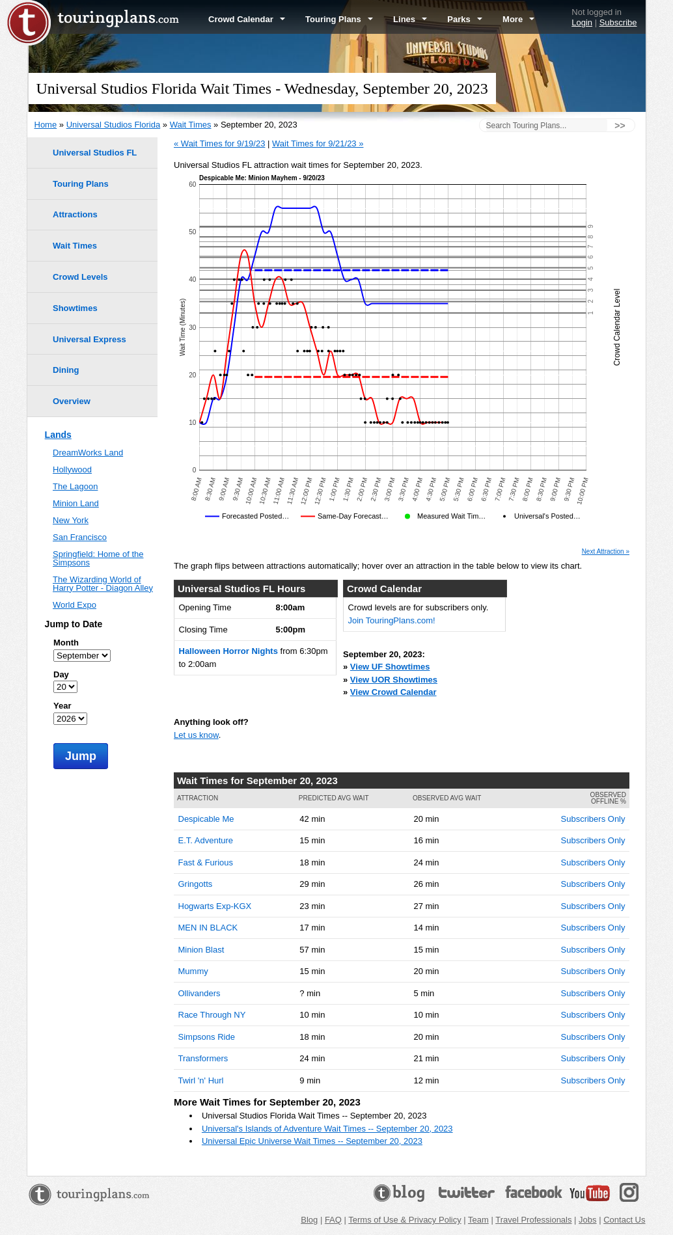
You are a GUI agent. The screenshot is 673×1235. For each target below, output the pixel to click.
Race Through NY (212, 1015)
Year (62, 706)
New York (71, 520)
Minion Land (76, 503)
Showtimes (75, 308)
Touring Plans (339, 19)
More (518, 19)
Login (581, 22)
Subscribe (618, 22)
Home (45, 124)
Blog (309, 1220)
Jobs (587, 1220)
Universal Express (89, 339)
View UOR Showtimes (393, 680)
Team (478, 1220)
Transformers (203, 1058)
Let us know (196, 735)
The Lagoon (75, 486)
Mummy (193, 971)
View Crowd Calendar (393, 692)
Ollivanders (199, 993)
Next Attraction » (605, 552)
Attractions (75, 214)
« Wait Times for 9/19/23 (219, 143)
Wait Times (191, 124)
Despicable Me (206, 819)
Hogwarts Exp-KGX (215, 906)
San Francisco (80, 537)
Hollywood (72, 469)
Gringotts (195, 884)
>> (619, 125)
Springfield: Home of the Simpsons (98, 558)
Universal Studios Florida (113, 124)
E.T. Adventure (206, 840)
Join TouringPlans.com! (391, 620)
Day (61, 674)
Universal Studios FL (95, 152)
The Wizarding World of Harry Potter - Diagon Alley (103, 584)
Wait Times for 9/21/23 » (317, 143)
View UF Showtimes (390, 667)
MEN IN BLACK (208, 927)
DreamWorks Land (88, 452)
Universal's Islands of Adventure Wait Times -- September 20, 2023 (327, 1128)
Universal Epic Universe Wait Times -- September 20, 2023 (312, 1141)
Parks (464, 19)
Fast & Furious (206, 862)
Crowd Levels (80, 277)
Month (66, 642)
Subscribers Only (593, 819)
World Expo (74, 605)
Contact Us (624, 1220)
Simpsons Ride (206, 1037)
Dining (66, 370)
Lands (58, 434)
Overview (71, 401)
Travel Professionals (533, 1220)
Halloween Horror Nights (228, 651)
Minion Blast (201, 950)
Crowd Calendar (246, 19)
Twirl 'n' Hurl (201, 1080)
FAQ (333, 1220)
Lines (410, 19)
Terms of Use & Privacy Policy (404, 1220)
